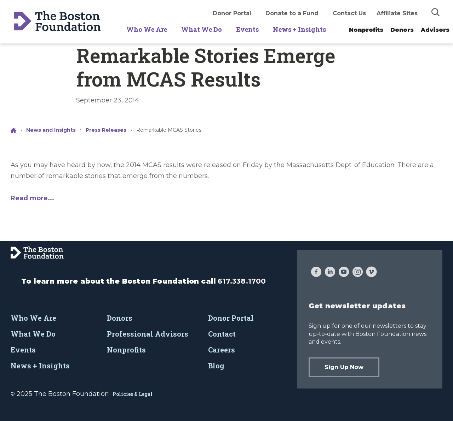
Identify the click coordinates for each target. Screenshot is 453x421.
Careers (221, 349)
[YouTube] (344, 273)
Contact (222, 333)
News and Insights (51, 130)
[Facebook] (316, 273)
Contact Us (349, 13)
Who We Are (146, 29)
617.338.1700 (242, 281)
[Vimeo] (371, 273)
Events (247, 29)
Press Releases (106, 130)
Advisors (435, 29)
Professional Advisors (147, 333)
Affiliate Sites (397, 13)
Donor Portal (232, 13)
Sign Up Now (344, 367)
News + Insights (299, 29)
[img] (435, 12)
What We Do (201, 29)
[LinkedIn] (330, 273)
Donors (402, 29)
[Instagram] (357, 273)
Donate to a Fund (292, 13)
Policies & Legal (133, 394)
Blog (216, 365)
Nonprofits (366, 29)
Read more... (32, 198)
